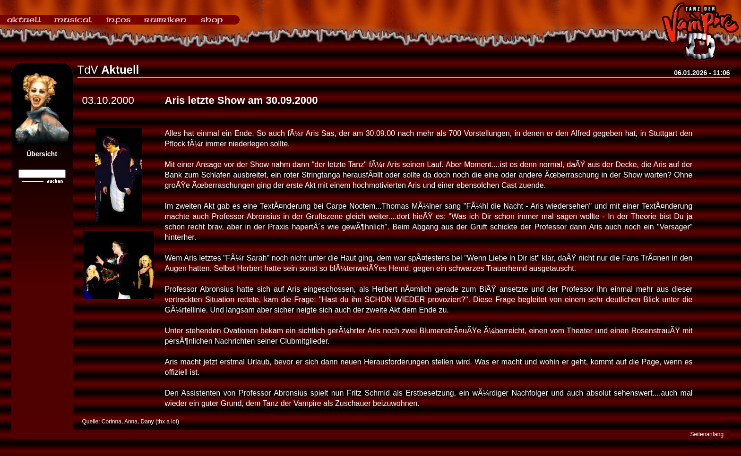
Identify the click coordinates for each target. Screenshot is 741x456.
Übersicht (41, 154)
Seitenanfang (707, 434)
